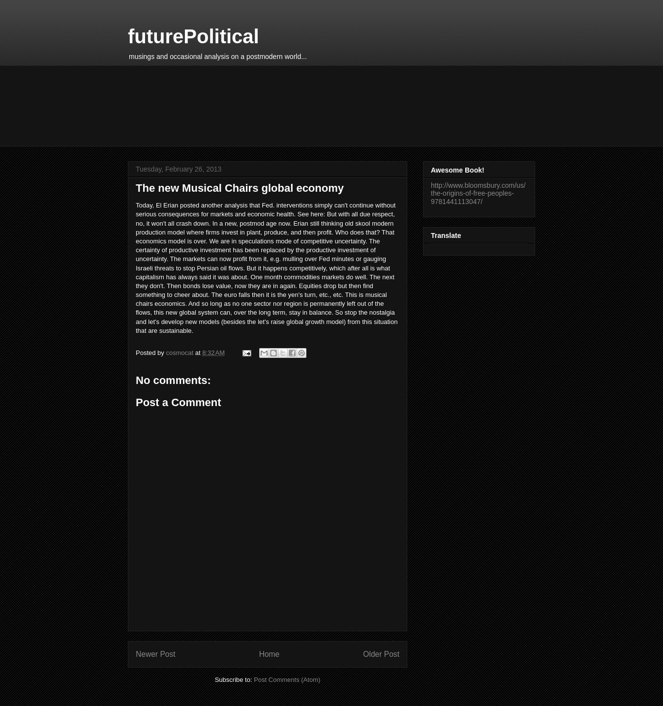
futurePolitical (193, 36)
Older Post (381, 654)
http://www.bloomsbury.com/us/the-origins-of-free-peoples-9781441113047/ (478, 193)
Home (269, 654)
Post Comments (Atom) (287, 679)
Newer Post (156, 654)
